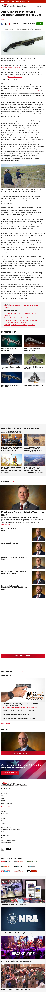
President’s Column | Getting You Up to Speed (14, 558)
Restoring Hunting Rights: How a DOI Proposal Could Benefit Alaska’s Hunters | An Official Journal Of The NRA (33, 469)
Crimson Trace (29, 306)
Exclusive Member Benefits (8, 851)
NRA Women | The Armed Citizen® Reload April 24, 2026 (18, 711)
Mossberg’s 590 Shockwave (11, 67)
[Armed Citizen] (10, 723)
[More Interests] (23, 672)
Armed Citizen (6, 676)
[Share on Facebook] (3, 23)
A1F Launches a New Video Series (15, 322)
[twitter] (7, 23)
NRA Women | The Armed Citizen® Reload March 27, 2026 (19, 718)
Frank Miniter (8, 306)
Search (3, 811)
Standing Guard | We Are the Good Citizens (12, 530)
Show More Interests (29, 753)
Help (2, 808)
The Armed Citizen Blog (17, 708)
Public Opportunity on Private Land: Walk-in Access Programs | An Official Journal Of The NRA (11, 469)
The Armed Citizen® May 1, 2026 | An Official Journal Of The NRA (20, 704)
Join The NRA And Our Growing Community (16, 943)
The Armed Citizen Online (31, 708)
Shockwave (21, 306)
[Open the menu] (43, 6)
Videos (3, 834)
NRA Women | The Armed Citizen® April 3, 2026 (16, 715)
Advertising (4, 801)
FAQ (2, 806)
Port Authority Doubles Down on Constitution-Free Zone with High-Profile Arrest (14, 587)
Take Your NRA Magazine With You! (14, 915)
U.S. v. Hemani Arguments (9, 543)
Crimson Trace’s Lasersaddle (30, 91)
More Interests (18, 672)
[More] (14, 482)
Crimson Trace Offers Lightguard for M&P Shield (20, 320)
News (2, 19)
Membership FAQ (6, 853)
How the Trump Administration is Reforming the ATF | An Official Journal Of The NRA (11, 448)
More (11, 482)
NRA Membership (6, 848)
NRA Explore (4, 842)
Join (13, 1)
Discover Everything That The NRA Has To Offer (18, 971)
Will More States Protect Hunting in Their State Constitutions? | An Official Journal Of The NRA (33, 449)
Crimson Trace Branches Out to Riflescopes (18, 318)
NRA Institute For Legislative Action (10, 840)
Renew (17, 1)
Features (3, 829)
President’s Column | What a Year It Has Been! (22, 513)
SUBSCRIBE (10, 773)
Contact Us (4, 804)
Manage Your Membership (8, 855)
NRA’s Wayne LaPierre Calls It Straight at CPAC (19, 325)
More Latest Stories (30, 656)
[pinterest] (11, 23)
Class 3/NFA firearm (15, 77)
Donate (22, 1)
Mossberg (15, 306)
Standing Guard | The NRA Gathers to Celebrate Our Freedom (13, 572)
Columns (7, 524)
